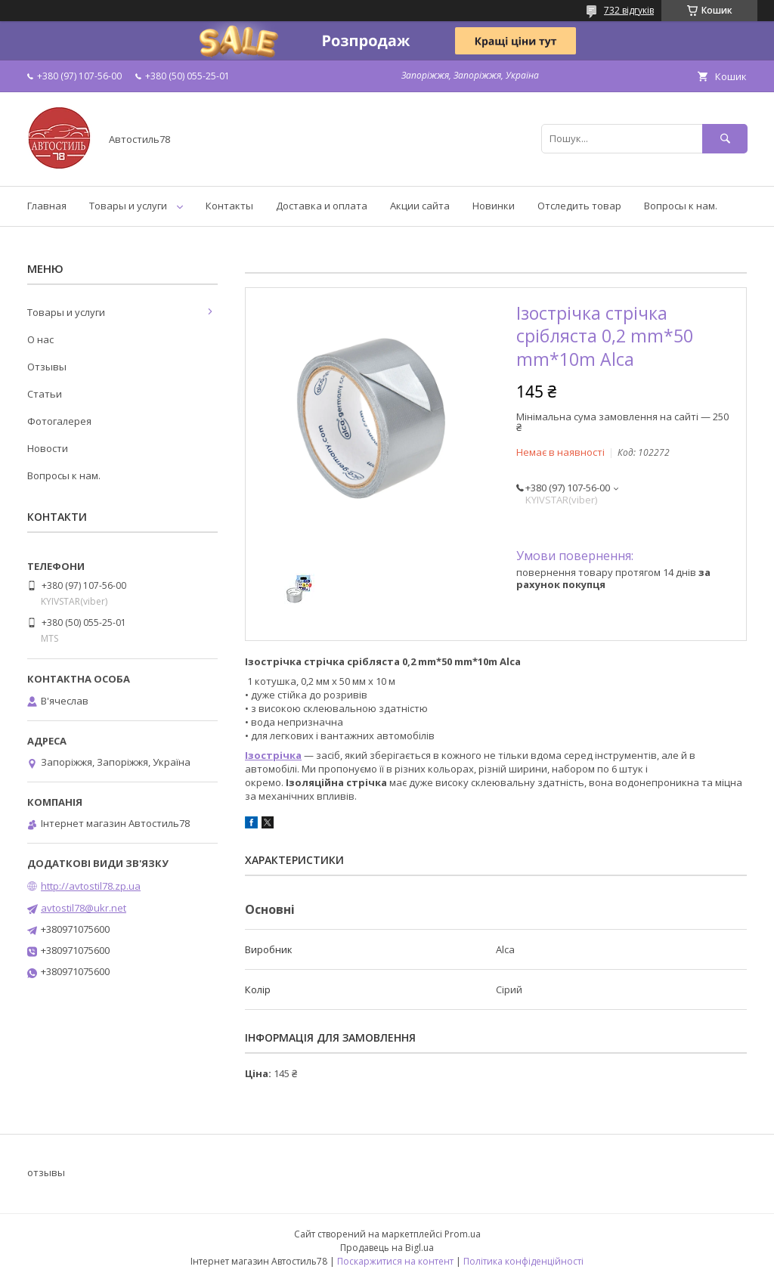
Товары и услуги (128, 205)
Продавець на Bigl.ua (387, 1247)
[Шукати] (725, 138)
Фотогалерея (59, 421)
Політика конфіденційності (523, 1261)
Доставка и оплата (321, 205)
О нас (40, 339)
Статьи (44, 394)
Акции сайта (420, 205)
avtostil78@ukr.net (83, 908)
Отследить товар (579, 205)
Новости (47, 448)
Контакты (229, 205)
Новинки (493, 205)
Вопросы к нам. (680, 205)
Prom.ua (462, 1234)
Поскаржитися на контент (395, 1261)
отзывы (46, 1172)
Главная (47, 205)
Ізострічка (273, 755)
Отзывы (47, 366)
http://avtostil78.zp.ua (91, 886)
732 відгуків (629, 10)
